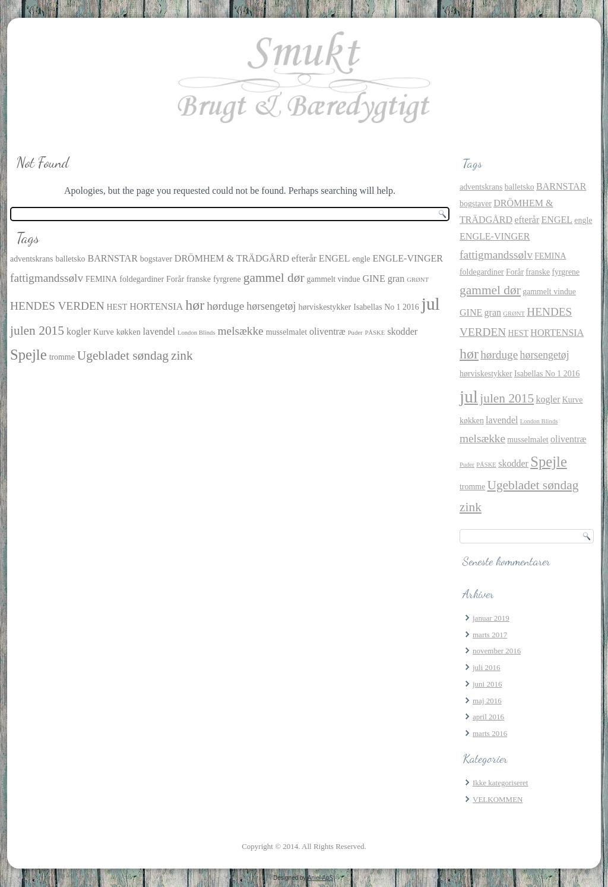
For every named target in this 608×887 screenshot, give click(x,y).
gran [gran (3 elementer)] (396, 278)
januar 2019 (491, 618)
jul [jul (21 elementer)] (431, 303)
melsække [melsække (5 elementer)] (241, 331)
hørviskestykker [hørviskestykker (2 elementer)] (325, 307)
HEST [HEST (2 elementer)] (117, 307)
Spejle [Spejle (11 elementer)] (28, 355)
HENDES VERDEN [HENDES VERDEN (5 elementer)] (57, 306)
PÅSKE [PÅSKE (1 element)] (375, 332)
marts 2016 (490, 733)
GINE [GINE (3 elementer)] (373, 278)
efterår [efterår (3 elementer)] (304, 258)
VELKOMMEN (498, 799)
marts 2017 (490, 634)
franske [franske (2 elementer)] (198, 279)
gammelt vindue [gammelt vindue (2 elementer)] (333, 279)
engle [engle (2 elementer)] (361, 258)
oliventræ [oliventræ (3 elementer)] (327, 331)
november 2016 (497, 650)
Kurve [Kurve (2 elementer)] (103, 332)
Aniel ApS (320, 878)
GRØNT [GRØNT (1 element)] (418, 279)
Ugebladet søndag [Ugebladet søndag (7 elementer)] (123, 355)
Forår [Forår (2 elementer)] (175, 279)
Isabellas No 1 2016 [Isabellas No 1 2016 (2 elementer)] (386, 307)
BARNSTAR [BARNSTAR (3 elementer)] (113, 258)
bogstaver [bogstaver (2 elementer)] (156, 258)
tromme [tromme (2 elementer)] (62, 357)
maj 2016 (487, 700)
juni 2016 (487, 684)
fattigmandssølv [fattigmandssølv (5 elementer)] (46, 278)
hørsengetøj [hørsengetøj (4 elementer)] (271, 306)
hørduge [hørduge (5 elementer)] (225, 306)
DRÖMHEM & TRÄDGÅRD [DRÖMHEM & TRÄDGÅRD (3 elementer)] (232, 258)
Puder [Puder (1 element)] (355, 332)
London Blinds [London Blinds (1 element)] (197, 332)
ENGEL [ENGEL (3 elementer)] (334, 258)
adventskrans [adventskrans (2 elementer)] (31, 258)
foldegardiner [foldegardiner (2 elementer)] (141, 279)
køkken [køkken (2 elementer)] (128, 332)
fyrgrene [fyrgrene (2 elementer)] (227, 279)
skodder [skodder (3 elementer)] (402, 331)
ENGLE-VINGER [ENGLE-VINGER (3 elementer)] (408, 258)
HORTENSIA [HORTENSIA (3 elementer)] (156, 306)
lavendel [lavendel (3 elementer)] (159, 331)
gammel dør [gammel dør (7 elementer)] (274, 277)
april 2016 (488, 716)
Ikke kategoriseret (500, 782)
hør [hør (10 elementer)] (194, 305)
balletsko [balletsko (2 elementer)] (70, 258)
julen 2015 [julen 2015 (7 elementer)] (37, 330)
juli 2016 (487, 667)
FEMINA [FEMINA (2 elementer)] (101, 279)
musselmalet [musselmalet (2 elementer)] (286, 332)
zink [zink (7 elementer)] (182, 355)
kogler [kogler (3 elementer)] (78, 331)
